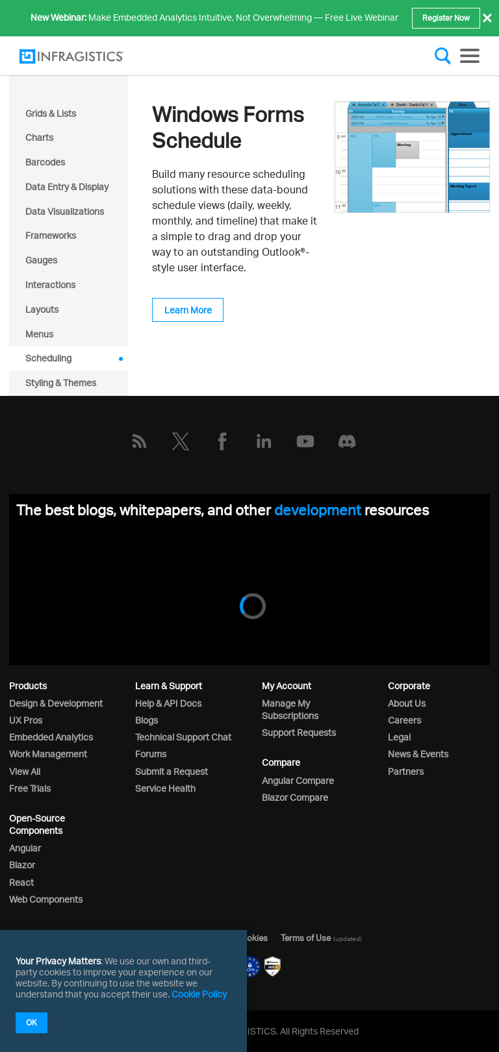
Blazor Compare (295, 797)
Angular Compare (298, 780)
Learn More (188, 309)
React (21, 882)
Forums (150, 753)
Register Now (446, 18)
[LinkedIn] (264, 441)
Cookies (252, 938)
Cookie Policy (199, 993)
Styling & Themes (60, 382)
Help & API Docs (168, 703)
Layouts (41, 309)
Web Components (46, 899)
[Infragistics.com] (84, 56)
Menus (39, 333)
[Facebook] (222, 441)
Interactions (50, 284)
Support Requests (299, 732)
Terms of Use (306, 938)
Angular (25, 847)
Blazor (22, 864)
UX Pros (25, 720)
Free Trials (30, 788)
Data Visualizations (64, 211)
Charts (39, 137)
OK (31, 1022)
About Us (407, 703)
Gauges (41, 259)
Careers (404, 720)
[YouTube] (305, 441)
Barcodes (45, 161)
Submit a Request (171, 771)
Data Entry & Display (67, 186)
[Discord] (347, 441)
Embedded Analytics (51, 736)
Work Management (48, 753)
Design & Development (56, 703)
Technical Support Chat (183, 736)
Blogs (146, 720)
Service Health (165, 788)
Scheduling (48, 357)
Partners (406, 771)
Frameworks (50, 235)
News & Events (418, 753)
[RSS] (139, 441)
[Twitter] (181, 441)
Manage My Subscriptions (290, 709)
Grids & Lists (50, 113)
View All (24, 771)
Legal (399, 736)
